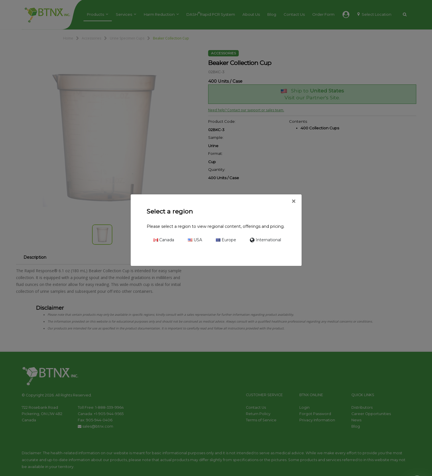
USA (195, 239)
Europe (226, 239)
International (265, 239)
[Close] (293, 201)
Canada (164, 239)
